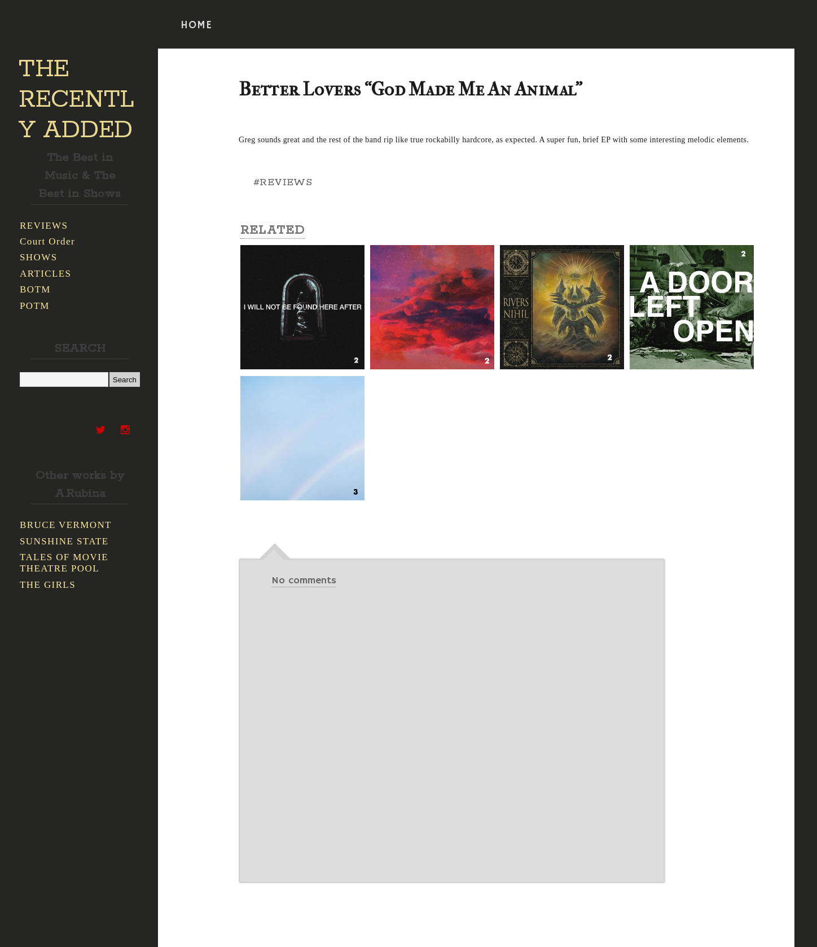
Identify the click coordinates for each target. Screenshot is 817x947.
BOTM (35, 289)
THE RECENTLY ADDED (76, 100)
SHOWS (39, 257)
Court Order (47, 241)
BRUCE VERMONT (66, 525)
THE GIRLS (48, 584)
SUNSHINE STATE (64, 541)
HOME (196, 25)
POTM (35, 305)
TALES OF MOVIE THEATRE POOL (64, 563)
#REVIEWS (282, 182)
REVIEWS (44, 225)
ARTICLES (45, 273)
